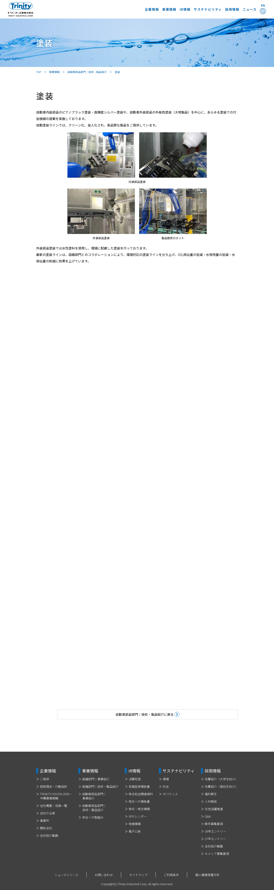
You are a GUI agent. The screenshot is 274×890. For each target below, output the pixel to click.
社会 (166, 786)
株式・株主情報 (139, 809)
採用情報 (216, 9)
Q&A (208, 816)
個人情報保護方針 (207, 875)
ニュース (242, 9)
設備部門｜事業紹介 (95, 779)
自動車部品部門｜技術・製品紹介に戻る (197, 714)
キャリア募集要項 (217, 853)
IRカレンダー (138, 816)
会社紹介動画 (49, 835)
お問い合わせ (104, 875)
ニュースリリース (66, 875)
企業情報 (105, 9)
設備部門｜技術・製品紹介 (100, 786)
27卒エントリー (215, 839)
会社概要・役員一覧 (53, 805)
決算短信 (135, 779)
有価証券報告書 (139, 786)
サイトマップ (138, 875)
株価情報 (135, 824)
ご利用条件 (171, 875)
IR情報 (153, 9)
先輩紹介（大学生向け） (221, 779)
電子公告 (135, 831)
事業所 (44, 820)
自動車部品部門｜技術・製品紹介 (87, 72)
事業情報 (130, 9)
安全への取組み (92, 817)
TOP (38, 72)
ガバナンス (170, 794)
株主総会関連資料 (141, 794)
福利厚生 (211, 794)
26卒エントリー (215, 831)
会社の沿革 (47, 813)
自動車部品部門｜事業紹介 (94, 796)
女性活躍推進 (214, 809)
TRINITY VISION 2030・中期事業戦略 (56, 796)
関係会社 (46, 828)
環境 (166, 779)
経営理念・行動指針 (53, 786)
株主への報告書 (139, 801)
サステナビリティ (184, 9)
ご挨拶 (44, 779)
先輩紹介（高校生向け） (221, 786)
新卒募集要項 (214, 824)
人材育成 (211, 801)
